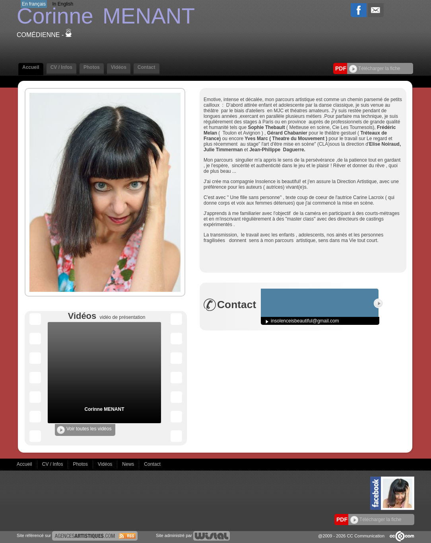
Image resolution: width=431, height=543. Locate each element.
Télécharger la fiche (374, 68)
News (128, 464)
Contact (146, 67)
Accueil (30, 67)
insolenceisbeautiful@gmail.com (305, 321)
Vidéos (118, 67)
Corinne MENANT (104, 409)
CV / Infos (61, 67)
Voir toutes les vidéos (84, 430)
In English (62, 4)
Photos (91, 67)
